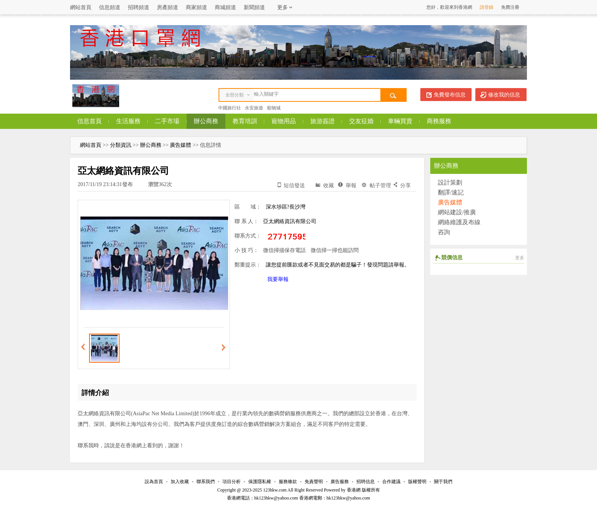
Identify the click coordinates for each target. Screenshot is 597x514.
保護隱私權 (259, 481)
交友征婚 (361, 121)
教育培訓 (245, 121)
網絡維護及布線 (459, 222)
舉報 (351, 185)
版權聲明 (417, 481)
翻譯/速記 (451, 192)
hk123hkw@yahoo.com (348, 498)
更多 (519, 257)
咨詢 (444, 232)
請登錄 (486, 7)
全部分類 (234, 95)
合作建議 (391, 481)
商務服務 (439, 121)
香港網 (354, 490)
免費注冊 (510, 7)
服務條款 (288, 481)
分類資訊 (120, 145)
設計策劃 (450, 182)
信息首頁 (89, 121)
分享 (405, 185)
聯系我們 (205, 481)
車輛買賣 (400, 121)
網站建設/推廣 (457, 212)
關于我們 (443, 481)
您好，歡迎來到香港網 (449, 7)
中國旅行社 (229, 108)
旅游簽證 (322, 121)
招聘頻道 (138, 7)
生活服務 (128, 121)
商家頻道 (196, 7)
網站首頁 (80, 7)
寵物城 (274, 108)
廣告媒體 (180, 145)
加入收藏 (180, 481)
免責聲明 (314, 481)
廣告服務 (339, 481)
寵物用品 (283, 121)
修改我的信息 (504, 95)
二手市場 (167, 121)
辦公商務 (206, 121)
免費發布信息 (450, 95)
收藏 (328, 185)
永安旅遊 (254, 108)
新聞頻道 (254, 7)
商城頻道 (225, 7)
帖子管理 (380, 185)
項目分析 (231, 481)
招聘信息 (365, 481)
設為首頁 (154, 481)
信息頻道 (109, 7)
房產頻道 (167, 7)
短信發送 (294, 185)
